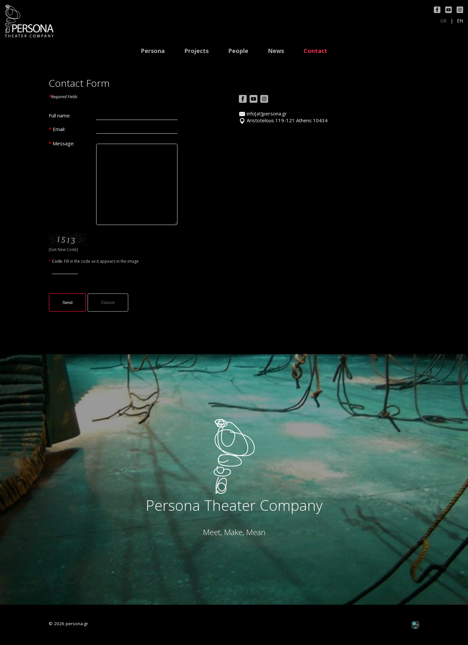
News (276, 51)
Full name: (60, 115)
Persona (153, 51)
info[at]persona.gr (267, 113)
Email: (59, 129)
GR (443, 21)
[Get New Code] (63, 249)
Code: (58, 261)
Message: (63, 143)
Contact (315, 51)
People (238, 51)
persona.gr (77, 623)
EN (460, 21)
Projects (196, 51)
